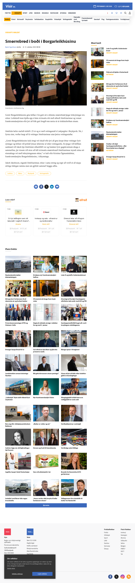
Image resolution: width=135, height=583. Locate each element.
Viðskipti (107, 535)
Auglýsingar (30, 543)
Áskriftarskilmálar (32, 551)
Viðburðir (124, 541)
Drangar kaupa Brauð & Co (14, 350)
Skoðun (106, 543)
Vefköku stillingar (17, 574)
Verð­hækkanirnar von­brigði (71, 424)
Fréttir (106, 532)
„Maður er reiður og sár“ (41, 424)
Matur (20, 173)
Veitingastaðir (44, 173)
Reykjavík (31, 173)
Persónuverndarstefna (11, 545)
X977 (122, 551)
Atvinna (123, 538)
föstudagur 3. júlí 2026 (104, 6)
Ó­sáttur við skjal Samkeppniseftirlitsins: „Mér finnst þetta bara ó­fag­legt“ (116, 146)
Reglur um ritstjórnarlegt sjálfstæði (12, 541)
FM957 (123, 549)
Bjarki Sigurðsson (11, 47)
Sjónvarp (107, 546)
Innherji (123, 532)
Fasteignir (124, 535)
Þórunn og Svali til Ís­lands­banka (44, 448)
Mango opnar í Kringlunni (70, 350)
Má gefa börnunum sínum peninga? (46, 373)
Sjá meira (46, 505)
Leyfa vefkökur (42, 574)
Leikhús (10, 173)
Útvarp (106, 549)
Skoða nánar (11, 568)
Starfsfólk (30, 554)
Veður (123, 543)
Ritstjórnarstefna (32, 548)
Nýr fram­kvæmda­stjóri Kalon (43, 398)
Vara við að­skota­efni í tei (42, 472)
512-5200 (33, 540)
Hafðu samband (32, 546)
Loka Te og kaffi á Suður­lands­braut (73, 275)
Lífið (105, 541)
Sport (106, 538)
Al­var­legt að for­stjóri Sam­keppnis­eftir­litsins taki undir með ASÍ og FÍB (116, 98)
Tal (122, 554)
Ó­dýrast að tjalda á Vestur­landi (117, 72)
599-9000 (10, 553)
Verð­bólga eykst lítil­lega (69, 448)
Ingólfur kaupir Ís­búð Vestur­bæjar (17, 472)
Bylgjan (123, 546)
